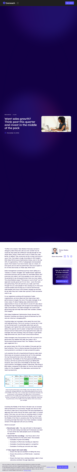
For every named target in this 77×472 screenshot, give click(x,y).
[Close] (74, 467)
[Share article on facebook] (71, 256)
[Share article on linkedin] (65, 256)
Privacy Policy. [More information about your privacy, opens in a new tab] (27, 470)
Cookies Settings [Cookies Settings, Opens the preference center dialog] (51, 467)
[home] (9, 3)
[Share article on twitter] (68, 256)
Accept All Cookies (62, 467)
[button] (17, 3)
